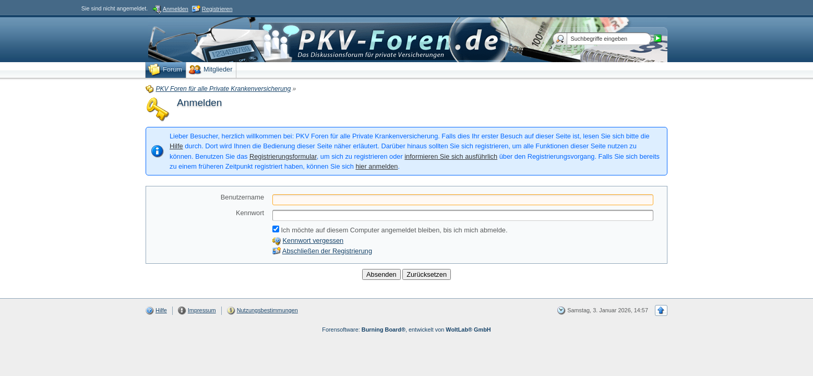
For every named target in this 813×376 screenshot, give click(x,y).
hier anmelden (376, 166)
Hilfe (176, 146)
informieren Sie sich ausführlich (450, 156)
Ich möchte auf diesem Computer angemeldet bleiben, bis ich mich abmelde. (389, 230)
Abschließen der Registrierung (327, 251)
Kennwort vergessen (313, 240)
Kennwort (250, 213)
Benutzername (242, 197)
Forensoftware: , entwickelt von (406, 329)
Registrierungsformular (283, 156)
